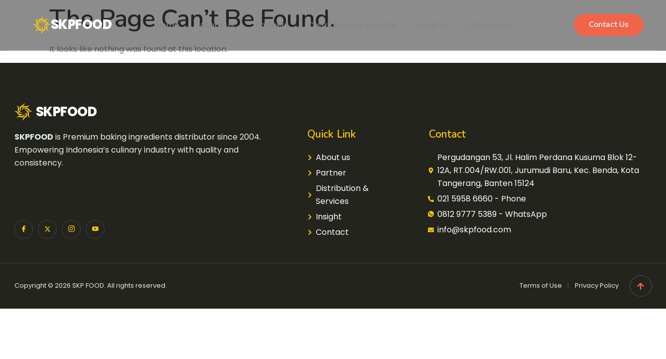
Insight (435, 24)
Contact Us (494, 24)
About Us (212, 24)
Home (160, 24)
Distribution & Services (354, 24)
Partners (270, 24)
